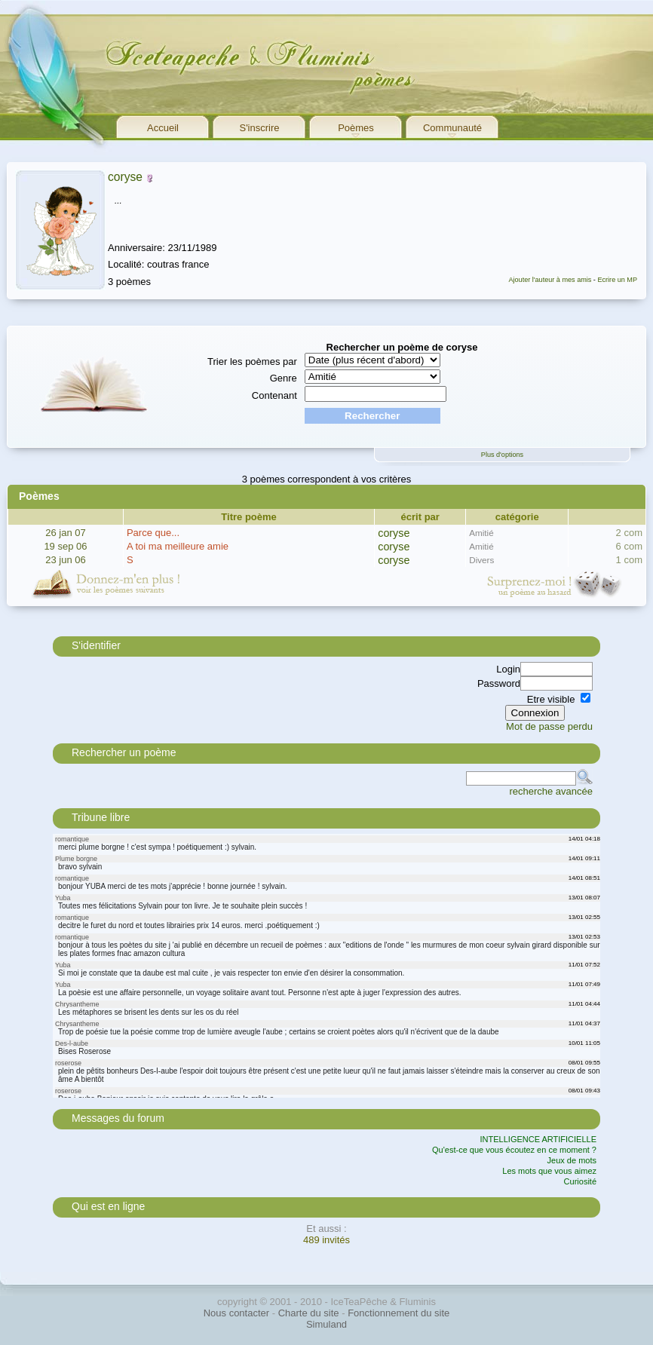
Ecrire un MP (617, 279)
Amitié (481, 533)
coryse (125, 176)
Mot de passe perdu (549, 726)
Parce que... (153, 532)
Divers (481, 560)
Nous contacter (236, 1313)
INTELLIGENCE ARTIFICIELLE (538, 1139)
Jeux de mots (571, 1160)
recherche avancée (551, 791)
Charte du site (308, 1313)
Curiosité (580, 1181)
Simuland (326, 1324)
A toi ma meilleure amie (177, 546)
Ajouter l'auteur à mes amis (549, 279)
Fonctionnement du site (398, 1313)
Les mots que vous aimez (549, 1170)
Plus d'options (502, 454)
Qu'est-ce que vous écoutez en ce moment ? (514, 1149)
